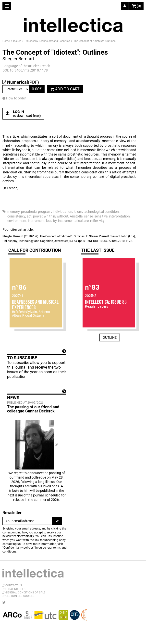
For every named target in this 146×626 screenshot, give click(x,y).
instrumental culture (73, 221)
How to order (14, 98)
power (37, 216)
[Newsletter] (27, 521)
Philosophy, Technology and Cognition (48, 41)
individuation (62, 212)
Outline (110, 337)
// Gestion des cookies (18, 596)
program (44, 212)
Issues (17, 41)
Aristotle (76, 216)
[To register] (57, 521)
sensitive (101, 216)
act (29, 216)
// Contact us (12, 585)
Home (6, 41)
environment (16, 221)
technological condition (101, 212)
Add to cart (65, 89)
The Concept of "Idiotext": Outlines (94, 41)
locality (51, 221)
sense (88, 216)
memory (13, 212)
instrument (36, 221)
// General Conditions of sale (23, 592)
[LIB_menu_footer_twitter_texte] (4, 602)
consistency (16, 216)
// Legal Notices (13, 589)
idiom (78, 212)
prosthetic (28, 212)
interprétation (119, 216)
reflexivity (97, 221)
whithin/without (56, 216)
